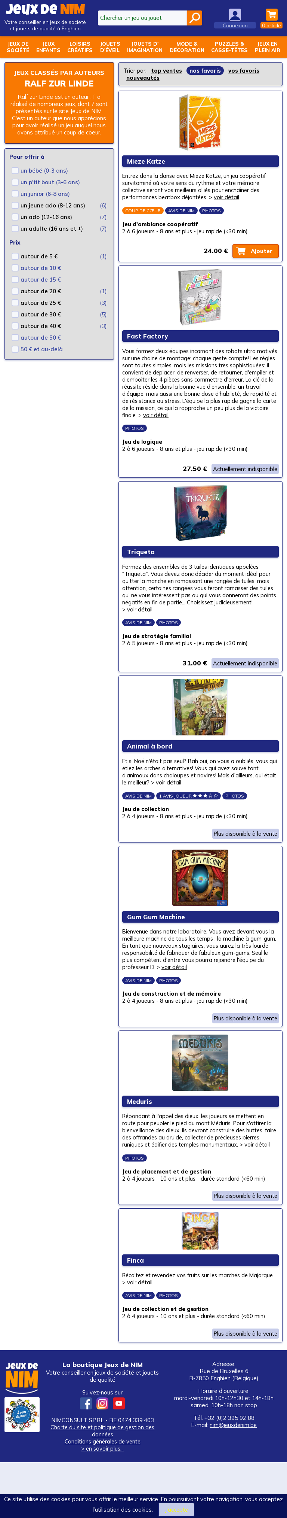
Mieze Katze (147, 163)
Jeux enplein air (267, 46)
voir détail (230, 199)
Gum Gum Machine (157, 950)
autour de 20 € (41, 299)
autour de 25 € (41, 310)
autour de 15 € (41, 287)
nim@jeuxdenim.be (233, 1480)
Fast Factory (148, 344)
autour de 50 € (41, 345)
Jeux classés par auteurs (59, 76)
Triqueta (142, 573)
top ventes (166, 70)
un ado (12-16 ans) (46, 224)
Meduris (140, 1140)
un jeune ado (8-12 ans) (53, 213)
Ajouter (260, 255)
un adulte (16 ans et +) (52, 236)
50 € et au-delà (42, 357)
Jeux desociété (18, 46)
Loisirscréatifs (80, 46)
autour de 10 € (41, 275)
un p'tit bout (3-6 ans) (50, 190)
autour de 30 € (41, 322)
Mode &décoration (187, 46)
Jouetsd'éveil (110, 46)
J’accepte (176, 1509)
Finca (136, 1312)
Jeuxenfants (48, 46)
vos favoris (243, 70)
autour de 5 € (39, 264)
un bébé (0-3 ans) (44, 178)
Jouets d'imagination (145, 46)
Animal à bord (150, 773)
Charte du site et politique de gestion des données (102, 1486)
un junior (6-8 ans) (45, 201)
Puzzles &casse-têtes (229, 46)
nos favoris (205, 70)
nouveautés (143, 77)
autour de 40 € (41, 333)
